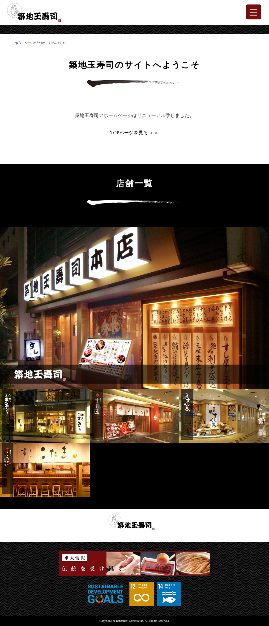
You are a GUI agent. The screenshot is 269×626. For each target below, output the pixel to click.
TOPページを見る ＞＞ (134, 132)
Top (15, 42)
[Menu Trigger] (253, 11)
